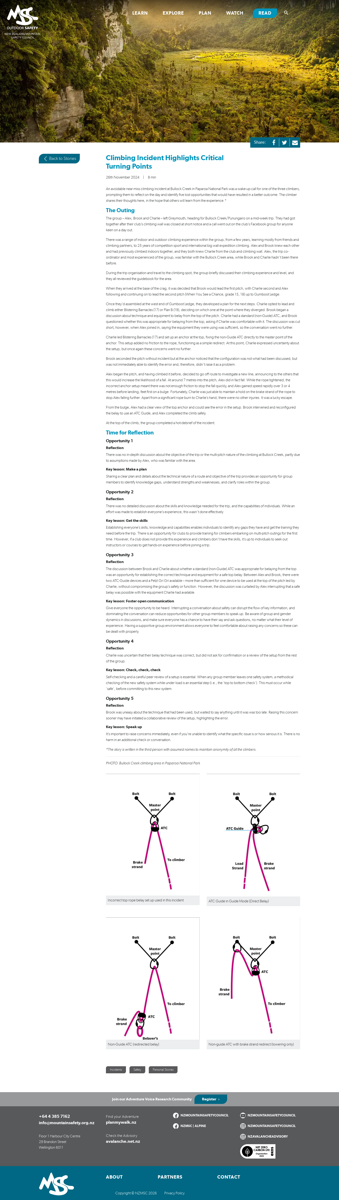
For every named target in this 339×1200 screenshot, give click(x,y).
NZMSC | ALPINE (193, 1126)
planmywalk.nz (121, 1122)
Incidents (116, 1069)
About (114, 1177)
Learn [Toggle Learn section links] (140, 13)
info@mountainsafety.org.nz (66, 1123)
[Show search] (286, 12)
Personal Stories (163, 1069)
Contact (228, 1177)
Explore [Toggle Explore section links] (173, 13)
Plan (205, 13)
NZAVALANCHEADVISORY (268, 1136)
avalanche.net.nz (123, 1141)
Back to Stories (59, 159)
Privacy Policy (174, 1193)
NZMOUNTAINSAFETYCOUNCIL (205, 1115)
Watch (235, 13)
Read (267, 13)
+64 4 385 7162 (54, 1117)
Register (209, 1099)
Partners (170, 1177)
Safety (137, 1069)
